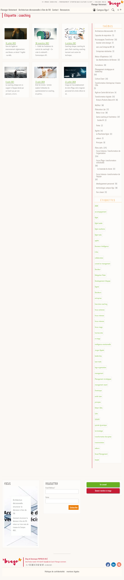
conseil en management (102, 264)
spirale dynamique (101, 425)
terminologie (99, 431)
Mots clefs (99, 148)
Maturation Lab (100, 109)
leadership (98, 356)
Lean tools (98, 362)
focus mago (98, 327)
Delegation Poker (100, 275)
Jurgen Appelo (99, 350)
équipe (97, 460)
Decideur (97, 269)
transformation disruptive (103, 437)
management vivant (101, 385)
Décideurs (98, 292)
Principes (99, 142)
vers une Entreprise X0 (104, 47)
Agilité (97, 131)
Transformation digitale (103, 96)
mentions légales (73, 571)
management (99, 373)
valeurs (98, 138)
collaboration (99, 258)
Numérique (98, 390)
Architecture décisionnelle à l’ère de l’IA (35, 9)
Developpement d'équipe (102, 281)
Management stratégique (103, 379)
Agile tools (98, 235)
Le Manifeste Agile (102, 134)
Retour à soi (100, 112)
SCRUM (97, 419)
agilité (97, 240)
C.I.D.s (96, 252)
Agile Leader (99, 223)
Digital (97, 287)
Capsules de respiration (103, 35)
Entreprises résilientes (104, 51)
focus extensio (99, 310)
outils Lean (98, 396)
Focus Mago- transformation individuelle (106, 161)
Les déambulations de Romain (106, 60)
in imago (97, 339)
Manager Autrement (9, 9)
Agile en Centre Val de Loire (104, 92)
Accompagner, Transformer (104, 39)
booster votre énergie (103, 43)
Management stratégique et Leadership (104, 70)
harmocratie (99, 333)
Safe (96, 414)
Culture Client (99, 79)
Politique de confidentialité (55, 571)
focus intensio (99, 315)
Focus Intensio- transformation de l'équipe (108, 175)
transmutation (99, 442)
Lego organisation (100, 367)
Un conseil (103, 484)
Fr (118, 10)
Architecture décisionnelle (104, 31)
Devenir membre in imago (103, 491)
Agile (96, 217)
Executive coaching (101, 304)
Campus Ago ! (103, 9)
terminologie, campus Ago (105, 188)
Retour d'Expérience (102, 56)
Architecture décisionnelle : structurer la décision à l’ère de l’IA (20, 507)
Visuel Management (101, 454)
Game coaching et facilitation (106, 117)
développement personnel (105, 183)
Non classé (100, 192)
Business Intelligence (102, 246)
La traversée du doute (104, 169)
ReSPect (98, 105)
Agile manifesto (100, 229)
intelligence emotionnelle (103, 344)
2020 (96, 206)
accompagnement (100, 212)
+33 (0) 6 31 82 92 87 (36, 565)
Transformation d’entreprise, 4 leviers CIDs (108, 84)
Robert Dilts (98, 408)
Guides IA (100, 120)
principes (98, 402)
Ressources (65, 9)
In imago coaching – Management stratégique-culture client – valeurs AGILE (74, 2)
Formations (99, 65)
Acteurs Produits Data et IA (105, 100)
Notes (98, 125)
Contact (55, 9)
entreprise (98, 298)
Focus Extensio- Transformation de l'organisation (108, 152)
